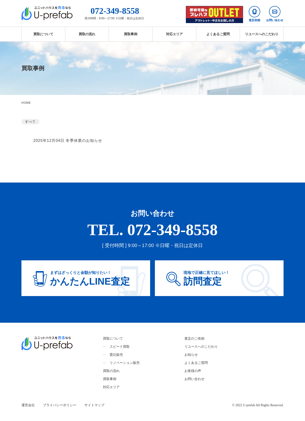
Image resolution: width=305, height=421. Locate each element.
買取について (43, 34)
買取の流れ (87, 34)
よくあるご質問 (218, 34)
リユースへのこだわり (261, 34)
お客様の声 (192, 371)
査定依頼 (254, 14)
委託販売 (116, 355)
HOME (26, 102)
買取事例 (130, 34)
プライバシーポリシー (59, 405)
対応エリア (174, 34)
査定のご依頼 (194, 338)
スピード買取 (120, 346)
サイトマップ (94, 405)
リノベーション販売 (125, 363)
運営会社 (28, 405)
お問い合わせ (274, 14)
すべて (30, 122)
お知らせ (191, 355)
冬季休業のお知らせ (84, 141)
